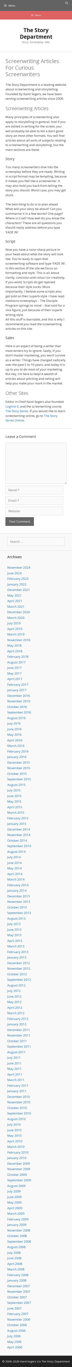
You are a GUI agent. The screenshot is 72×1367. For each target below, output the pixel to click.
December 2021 (18, 590)
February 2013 (17, 952)
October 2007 (17, 1297)
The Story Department (36, 33)
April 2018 (14, 651)
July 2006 (14, 1336)
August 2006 (16, 1330)
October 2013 (17, 907)
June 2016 (14, 729)
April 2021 (14, 601)
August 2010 (16, 1119)
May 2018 (14, 645)
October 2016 (17, 707)
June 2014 (14, 863)
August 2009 (16, 1186)
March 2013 (15, 946)
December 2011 (18, 1030)
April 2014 (14, 874)
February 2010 (17, 1152)
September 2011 (19, 1046)
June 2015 (14, 796)
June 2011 (14, 1063)
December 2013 (18, 896)
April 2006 (14, 1347)
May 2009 (14, 1202)
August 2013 (16, 918)
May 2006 (14, 1342)
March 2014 (15, 879)
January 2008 (16, 1280)
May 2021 (14, 595)
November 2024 (18, 567)
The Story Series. (17, 411)
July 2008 (14, 1252)
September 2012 (19, 979)
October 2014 (17, 840)
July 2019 (14, 623)
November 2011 (18, 1035)
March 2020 (15, 618)
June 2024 (14, 573)
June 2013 (14, 929)
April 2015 (14, 807)
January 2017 (16, 690)
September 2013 (19, 913)
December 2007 (18, 1286)
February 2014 (17, 885)
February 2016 (17, 751)
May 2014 (14, 868)
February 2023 (17, 578)
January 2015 (16, 824)
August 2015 (16, 785)
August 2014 (16, 851)
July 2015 (14, 790)
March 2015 (15, 812)
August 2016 (16, 718)
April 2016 (14, 740)
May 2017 (14, 673)
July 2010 (14, 1124)
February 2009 (17, 1219)
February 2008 (17, 1275)
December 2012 (18, 963)
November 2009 (18, 1169)
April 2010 (14, 1141)
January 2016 (16, 757)
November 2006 (18, 1319)
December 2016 (18, 696)
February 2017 (17, 684)
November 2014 (18, 835)
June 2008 (14, 1258)
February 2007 (17, 1314)
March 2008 (15, 1269)
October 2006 (17, 1325)
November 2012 (18, 968)
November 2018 (18, 640)
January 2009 (16, 1225)
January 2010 (16, 1158)
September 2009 (19, 1180)
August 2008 (16, 1247)
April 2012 (14, 1007)
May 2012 (14, 1002)
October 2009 (17, 1175)
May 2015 (14, 801)
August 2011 (16, 1052)
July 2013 (14, 924)
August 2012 (16, 985)
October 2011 (17, 1041)
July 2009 (14, 1191)
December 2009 (18, 1163)
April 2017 (14, 679)
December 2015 (18, 762)
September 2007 (19, 1303)
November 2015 (18, 768)
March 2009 (15, 1213)
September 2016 (19, 712)
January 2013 (16, 957)
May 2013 (14, 935)
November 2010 (18, 1102)
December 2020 (18, 612)
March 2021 (15, 606)
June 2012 (14, 996)
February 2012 (17, 1019)
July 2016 (14, 723)
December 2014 (18, 829)
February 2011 (17, 1085)
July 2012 (14, 991)
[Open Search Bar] (66, 3)
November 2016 (18, 701)
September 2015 (19, 779)
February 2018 (17, 656)
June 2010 (14, 1130)
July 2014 (14, 857)
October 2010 (17, 1108)
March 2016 (15, 746)
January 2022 (16, 584)
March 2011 (15, 1080)
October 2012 (17, 974)
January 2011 (16, 1091)
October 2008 (17, 1236)
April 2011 (14, 1074)
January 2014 (16, 890)
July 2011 (14, 1057)
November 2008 (18, 1230)
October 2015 (17, 774)
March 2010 (15, 1147)
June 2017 (14, 668)
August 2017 (16, 662)
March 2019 (15, 634)
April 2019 (14, 629)
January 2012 (16, 1024)
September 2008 (19, 1241)
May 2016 (14, 734)
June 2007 (14, 1308)
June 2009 (14, 1197)
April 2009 (14, 1208)
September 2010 (19, 1113)
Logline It (12, 406)
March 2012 (15, 1013)
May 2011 (14, 1069)
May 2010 (14, 1135)
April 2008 (14, 1264)
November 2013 (18, 902)
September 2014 (19, 846)
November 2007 (18, 1291)
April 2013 (14, 941)
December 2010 (18, 1097)
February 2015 (17, 818)
